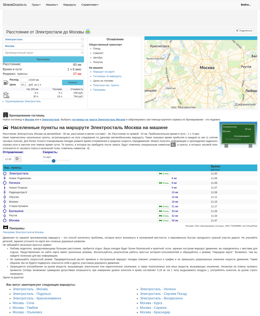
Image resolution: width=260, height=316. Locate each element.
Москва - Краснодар (155, 312)
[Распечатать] (88, 32)
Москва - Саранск (153, 307)
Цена (13, 84)
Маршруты (69, 4)
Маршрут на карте (104, 71)
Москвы (39, 232)
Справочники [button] (90, 4)
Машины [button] (52, 4)
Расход (14, 79)
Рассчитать (43, 59)
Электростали (50, 119)
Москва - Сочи (23, 303)
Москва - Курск (151, 303)
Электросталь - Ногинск (158, 289)
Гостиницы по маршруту (107, 76)
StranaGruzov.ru (15, 5)
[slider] (53, 161)
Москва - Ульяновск (27, 312)
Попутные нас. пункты (106, 85)
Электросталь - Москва (30, 289)
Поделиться (245, 30)
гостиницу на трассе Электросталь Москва (98, 119)
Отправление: (13, 152)
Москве (30, 119)
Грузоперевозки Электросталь (23, 101)
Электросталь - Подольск (32, 294)
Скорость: (50, 152)
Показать (72, 82)
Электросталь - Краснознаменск (37, 298)
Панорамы (99, 89)
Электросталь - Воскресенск (161, 298)
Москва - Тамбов (25, 307)
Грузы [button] (36, 4)
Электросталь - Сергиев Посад (163, 294)
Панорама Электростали (17, 232)
